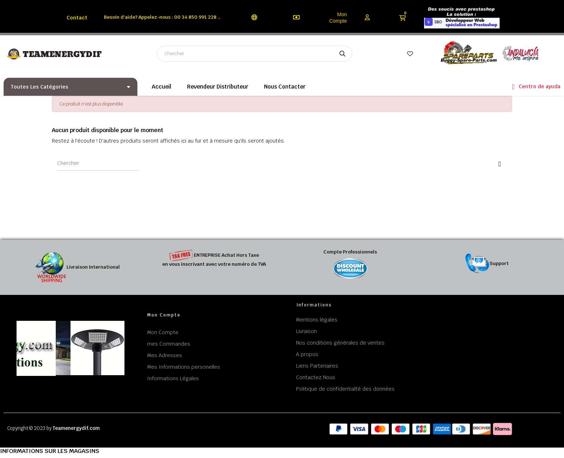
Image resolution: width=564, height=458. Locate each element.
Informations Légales (173, 378)
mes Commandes (168, 344)
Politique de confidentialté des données (345, 389)
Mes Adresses (164, 355)
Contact (77, 17)
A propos (307, 354)
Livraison (306, 331)
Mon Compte (338, 18)
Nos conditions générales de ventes (340, 343)
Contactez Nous (315, 377)
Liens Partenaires (317, 366)
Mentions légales (316, 319)
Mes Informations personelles (183, 367)
